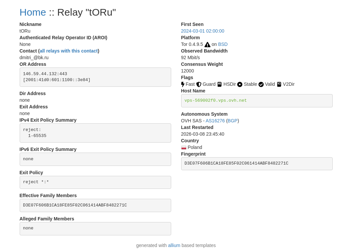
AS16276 (215, 120)
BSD (223, 44)
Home (33, 12)
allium (174, 245)
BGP (233, 120)
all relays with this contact (69, 51)
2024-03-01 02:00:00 (202, 31)
